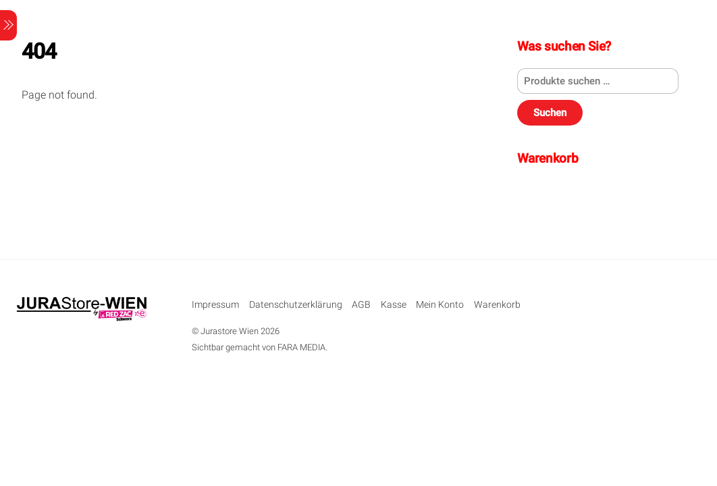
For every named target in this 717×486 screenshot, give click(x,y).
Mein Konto (440, 304)
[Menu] (8, 25)
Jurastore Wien (230, 331)
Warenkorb (497, 304)
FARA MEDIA (301, 347)
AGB (361, 304)
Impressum (215, 304)
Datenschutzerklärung (295, 304)
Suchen (549, 113)
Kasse (393, 304)
